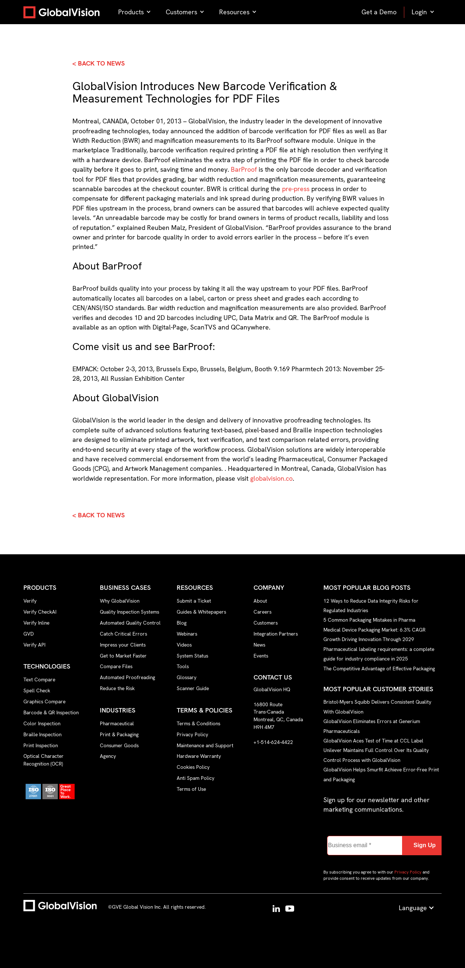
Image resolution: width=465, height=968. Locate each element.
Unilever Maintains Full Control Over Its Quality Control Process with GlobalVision (376, 755)
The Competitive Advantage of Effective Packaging (379, 668)
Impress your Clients (123, 644)
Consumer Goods (119, 745)
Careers (262, 611)
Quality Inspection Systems (129, 611)
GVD (28, 633)
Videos (184, 644)
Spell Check (36, 690)
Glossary (186, 677)
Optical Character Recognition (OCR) (43, 760)
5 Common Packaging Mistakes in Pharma (369, 620)
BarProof (244, 169)
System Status (192, 655)
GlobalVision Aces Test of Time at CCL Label (373, 740)
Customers (266, 622)
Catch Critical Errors (123, 633)
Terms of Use (191, 789)
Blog (182, 622)
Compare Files (116, 666)
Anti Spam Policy (195, 778)
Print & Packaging (119, 734)
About (260, 600)
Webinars (187, 633)
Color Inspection (41, 723)
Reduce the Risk (117, 688)
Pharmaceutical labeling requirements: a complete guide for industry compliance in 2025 (378, 653)
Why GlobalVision (119, 600)
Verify (30, 600)
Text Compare (39, 679)
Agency (108, 756)
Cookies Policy (193, 767)
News (259, 644)
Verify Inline (36, 622)
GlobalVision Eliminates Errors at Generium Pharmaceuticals (371, 726)
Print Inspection (40, 745)
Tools (183, 666)
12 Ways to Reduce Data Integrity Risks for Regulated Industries (371, 605)
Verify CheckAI (39, 611)
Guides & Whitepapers (201, 611)
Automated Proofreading (127, 677)
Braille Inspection (42, 734)
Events (261, 655)
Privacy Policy (192, 734)
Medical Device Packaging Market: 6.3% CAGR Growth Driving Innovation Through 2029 (374, 634)
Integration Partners (276, 633)
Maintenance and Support (205, 745)
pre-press (296, 189)
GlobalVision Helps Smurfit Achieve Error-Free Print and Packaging (381, 774)
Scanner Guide (193, 688)
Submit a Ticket (194, 600)
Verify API (34, 644)
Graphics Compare (44, 701)
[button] (134, 12)
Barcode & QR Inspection (51, 712)
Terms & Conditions (198, 723)
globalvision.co (271, 478)
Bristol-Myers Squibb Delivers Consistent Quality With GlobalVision (377, 707)
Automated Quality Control (130, 622)
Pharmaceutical (117, 723)
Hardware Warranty (199, 756)
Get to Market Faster (123, 655)
